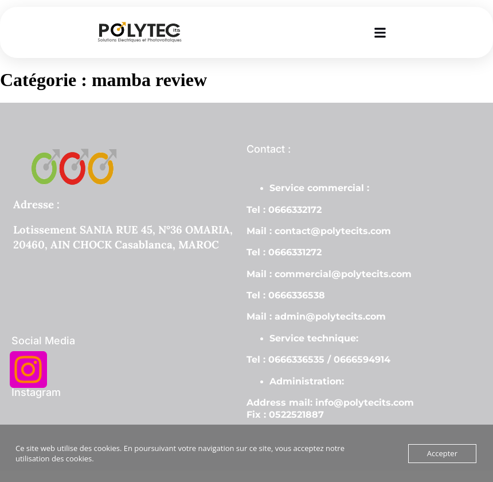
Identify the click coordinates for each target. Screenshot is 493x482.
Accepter (442, 453)
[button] (380, 32)
